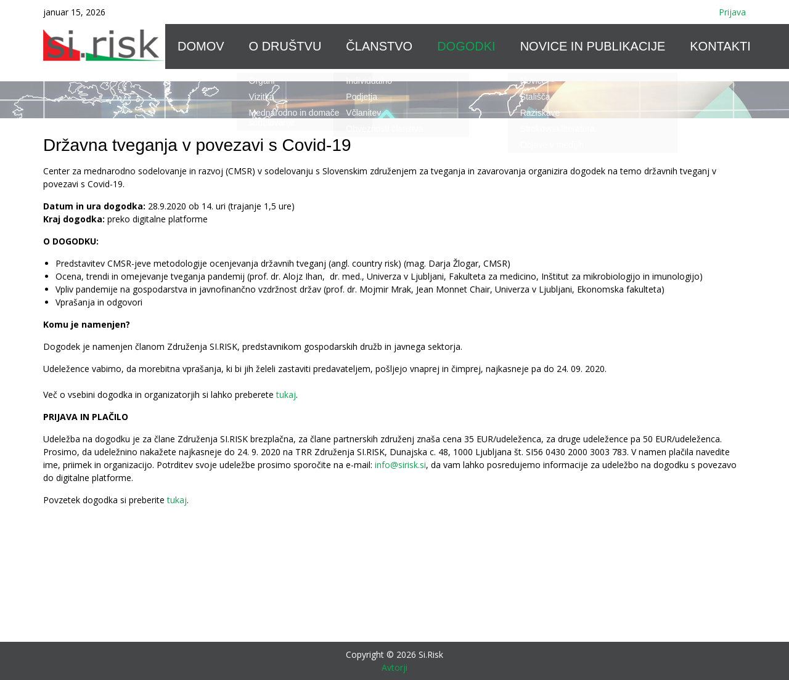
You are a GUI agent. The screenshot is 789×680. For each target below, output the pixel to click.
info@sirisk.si (400, 465)
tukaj (286, 394)
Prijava (732, 12)
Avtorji (394, 667)
